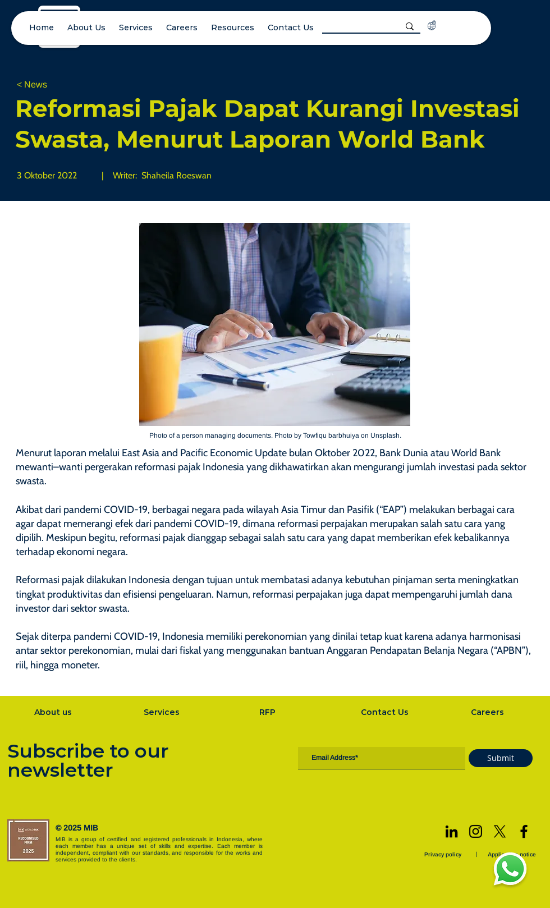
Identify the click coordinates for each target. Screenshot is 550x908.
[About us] (54, 712)
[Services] (163, 712)
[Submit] (501, 758)
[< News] (54, 85)
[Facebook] (524, 831)
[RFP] (268, 712)
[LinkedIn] (451, 831)
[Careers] (488, 712)
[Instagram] (475, 831)
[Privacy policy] (444, 854)
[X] (499, 831)
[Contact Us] (385, 712)
